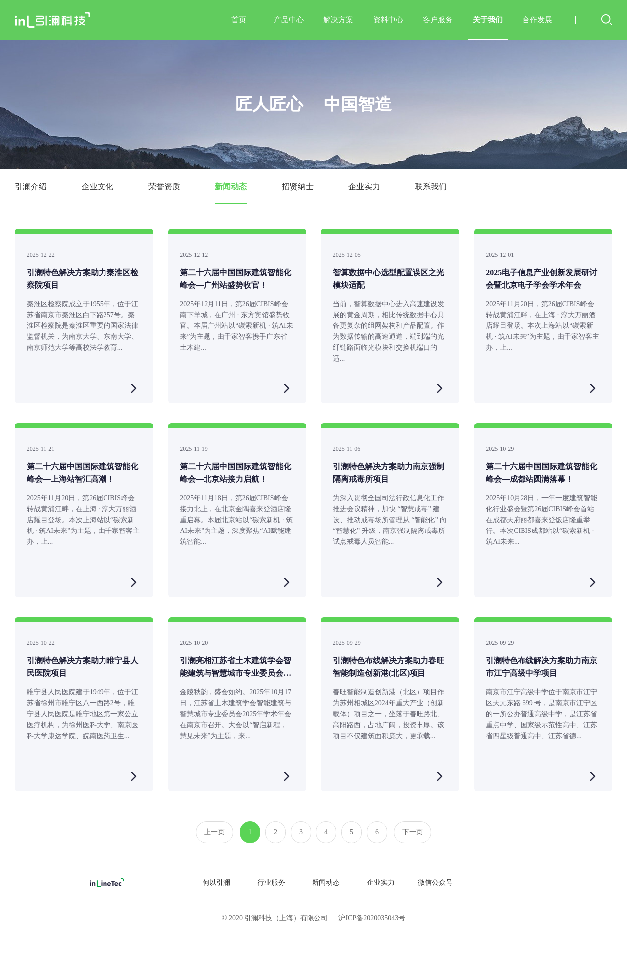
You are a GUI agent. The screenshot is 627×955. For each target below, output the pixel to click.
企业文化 (97, 186)
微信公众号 (435, 882)
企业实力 (364, 186)
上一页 (214, 832)
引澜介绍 (31, 186)
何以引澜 (216, 882)
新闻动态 (231, 186)
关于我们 (488, 28)
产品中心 (289, 20)
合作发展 (537, 20)
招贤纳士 (298, 186)
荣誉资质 (164, 186)
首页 (238, 20)
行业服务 (271, 882)
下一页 (412, 832)
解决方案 (338, 20)
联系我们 (431, 186)
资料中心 (388, 20)
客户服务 (438, 20)
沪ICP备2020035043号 (371, 918)
